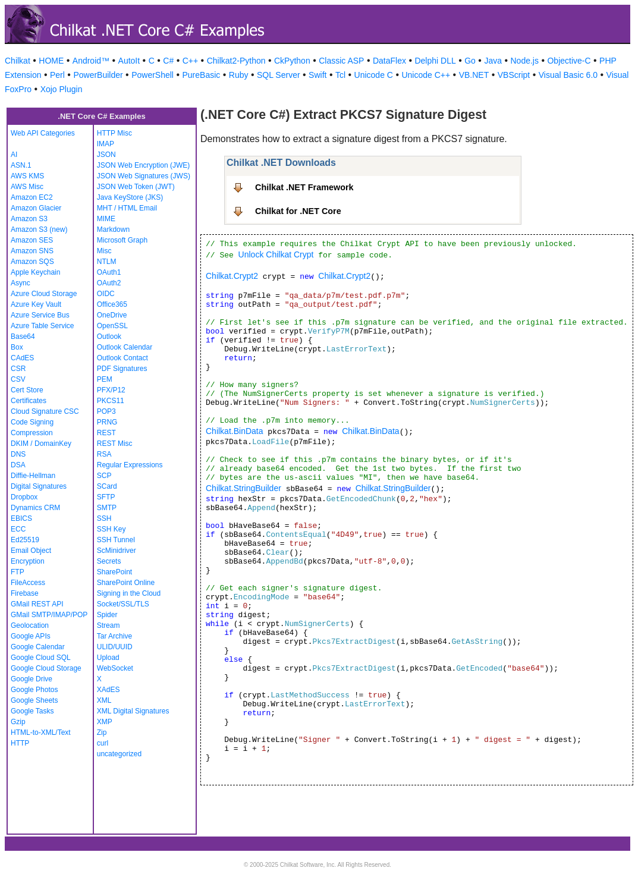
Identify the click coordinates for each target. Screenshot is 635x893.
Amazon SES (32, 240)
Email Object (31, 550)
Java (493, 60)
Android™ (91, 60)
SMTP (107, 508)
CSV (18, 379)
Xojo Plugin (61, 89)
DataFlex (389, 60)
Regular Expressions (130, 465)
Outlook (109, 336)
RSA (104, 454)
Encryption (28, 561)
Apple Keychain (35, 272)
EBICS (21, 518)
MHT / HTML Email (127, 208)
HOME (51, 60)
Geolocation (30, 625)
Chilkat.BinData (234, 431)
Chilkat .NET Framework (304, 187)
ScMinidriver (116, 550)
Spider (107, 615)
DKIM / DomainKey (41, 443)
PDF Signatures (122, 368)
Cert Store (27, 390)
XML (104, 700)
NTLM (107, 261)
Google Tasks (32, 711)
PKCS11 (110, 401)
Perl (57, 75)
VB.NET (474, 75)
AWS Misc (27, 187)
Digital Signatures (39, 486)
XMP (104, 722)
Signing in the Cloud (129, 593)
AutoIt (129, 60)
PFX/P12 (111, 390)
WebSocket (115, 668)
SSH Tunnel (116, 540)
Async (20, 283)
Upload (108, 657)
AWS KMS (27, 176)
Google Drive (31, 679)
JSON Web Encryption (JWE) (143, 165)
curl (102, 743)
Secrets (109, 561)
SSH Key (111, 529)
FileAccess (28, 582)
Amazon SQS (32, 261)
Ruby (239, 75)
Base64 (23, 336)
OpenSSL (112, 326)
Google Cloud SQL (41, 657)
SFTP (106, 497)
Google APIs (31, 636)
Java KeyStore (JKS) (130, 197)
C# (168, 60)
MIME (106, 219)
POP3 (106, 411)
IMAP (105, 144)
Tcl (340, 75)
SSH (104, 518)
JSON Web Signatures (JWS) (143, 176)
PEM (104, 379)
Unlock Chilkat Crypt (276, 254)
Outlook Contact (122, 358)
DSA (18, 465)
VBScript (514, 75)
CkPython (292, 60)
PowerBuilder (97, 75)
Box (17, 347)
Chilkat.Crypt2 (232, 276)
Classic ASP (341, 60)
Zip (102, 732)
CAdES (22, 358)
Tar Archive (114, 636)
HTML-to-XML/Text (41, 732)
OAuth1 (109, 272)
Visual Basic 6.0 (568, 75)
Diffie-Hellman (33, 475)
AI (14, 154)
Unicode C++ (425, 75)
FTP (17, 572)
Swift (317, 75)
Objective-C (568, 60)
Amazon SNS (32, 251)
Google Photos (34, 690)
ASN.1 (21, 165)
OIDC (106, 294)
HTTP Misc (114, 133)
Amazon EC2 (32, 197)
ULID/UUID (115, 647)
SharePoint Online (126, 582)
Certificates (28, 401)
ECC (18, 529)
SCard (107, 486)
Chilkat (17, 60)
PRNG (107, 422)
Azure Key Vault (36, 304)
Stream (108, 625)
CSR (18, 368)
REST (106, 433)
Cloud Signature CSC (45, 411)
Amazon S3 (29, 219)
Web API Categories (43, 133)
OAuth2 (109, 283)
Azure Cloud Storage (44, 294)
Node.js (525, 60)
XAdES (108, 690)
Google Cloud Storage (46, 668)
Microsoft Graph (122, 240)
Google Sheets (34, 700)
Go (470, 60)
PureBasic (201, 75)
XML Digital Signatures (133, 711)
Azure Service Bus (40, 315)
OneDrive (112, 315)
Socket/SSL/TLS (123, 604)
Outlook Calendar (124, 347)
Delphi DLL (434, 60)
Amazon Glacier (36, 208)
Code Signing (32, 422)
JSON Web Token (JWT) (136, 187)
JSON (106, 154)
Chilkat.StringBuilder (243, 488)
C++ (190, 60)
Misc (104, 251)
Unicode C (373, 75)
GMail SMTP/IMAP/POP (49, 615)
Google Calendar (38, 647)
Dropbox (24, 497)
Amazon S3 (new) (39, 229)
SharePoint (114, 572)
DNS (18, 454)
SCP (104, 475)
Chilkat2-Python (236, 60)
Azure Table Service (42, 326)
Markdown (113, 229)
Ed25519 (25, 540)
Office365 (112, 304)
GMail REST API (37, 604)
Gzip (18, 722)
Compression (32, 433)
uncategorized (119, 754)
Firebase (25, 593)
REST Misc (115, 443)
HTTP (20, 743)
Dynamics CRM (35, 508)
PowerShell (152, 75)
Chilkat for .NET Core (298, 211)
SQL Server (278, 75)
